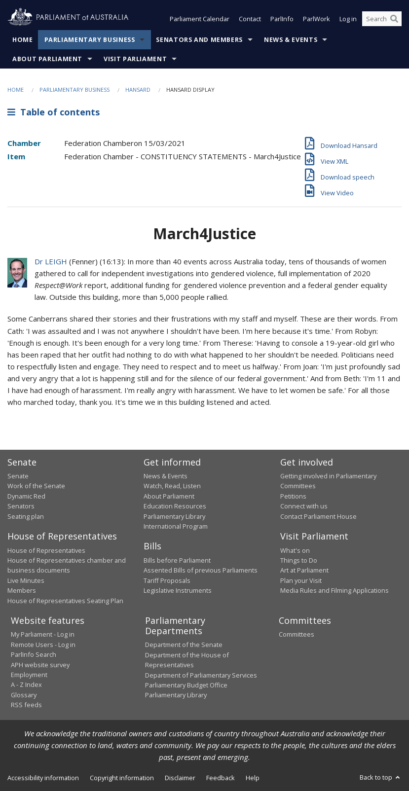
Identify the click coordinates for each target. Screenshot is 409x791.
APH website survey (40, 664)
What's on (295, 550)
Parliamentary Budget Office (186, 685)
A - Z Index (26, 684)
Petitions (293, 496)
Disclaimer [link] (180, 777)
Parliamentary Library (174, 516)
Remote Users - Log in (43, 644)
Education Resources (175, 506)
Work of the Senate (36, 485)
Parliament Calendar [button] (199, 18)
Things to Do (298, 560)
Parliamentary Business (89, 40)
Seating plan (25, 516)
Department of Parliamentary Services (201, 675)
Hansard (137, 89)
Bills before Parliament (177, 560)
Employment (29, 674)
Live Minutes (25, 580)
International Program (176, 526)
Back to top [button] (381, 777)
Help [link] (253, 777)
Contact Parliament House (318, 516)
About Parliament (47, 59)
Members (21, 590)
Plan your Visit (301, 580)
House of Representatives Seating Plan (65, 600)
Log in (348, 18)
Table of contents (53, 112)
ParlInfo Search (33, 654)
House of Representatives (46, 550)
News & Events (290, 40)
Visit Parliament (135, 59)
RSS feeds (26, 704)
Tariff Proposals (167, 580)
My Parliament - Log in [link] (42, 634)
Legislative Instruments (178, 590)
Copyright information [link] (122, 777)
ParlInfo (282, 18)
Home (22, 40)
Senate (18, 475)
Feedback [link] (220, 777)
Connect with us (304, 506)
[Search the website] (382, 18)
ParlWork (316, 18)
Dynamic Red (26, 496)
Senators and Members (199, 40)
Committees (296, 634)
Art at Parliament (304, 570)
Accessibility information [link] (43, 777)
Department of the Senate (184, 644)
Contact (250, 18)
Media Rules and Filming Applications (334, 590)
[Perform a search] (394, 18)
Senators (21, 506)
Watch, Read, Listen (172, 485)
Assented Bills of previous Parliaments (201, 570)
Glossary (24, 694)
